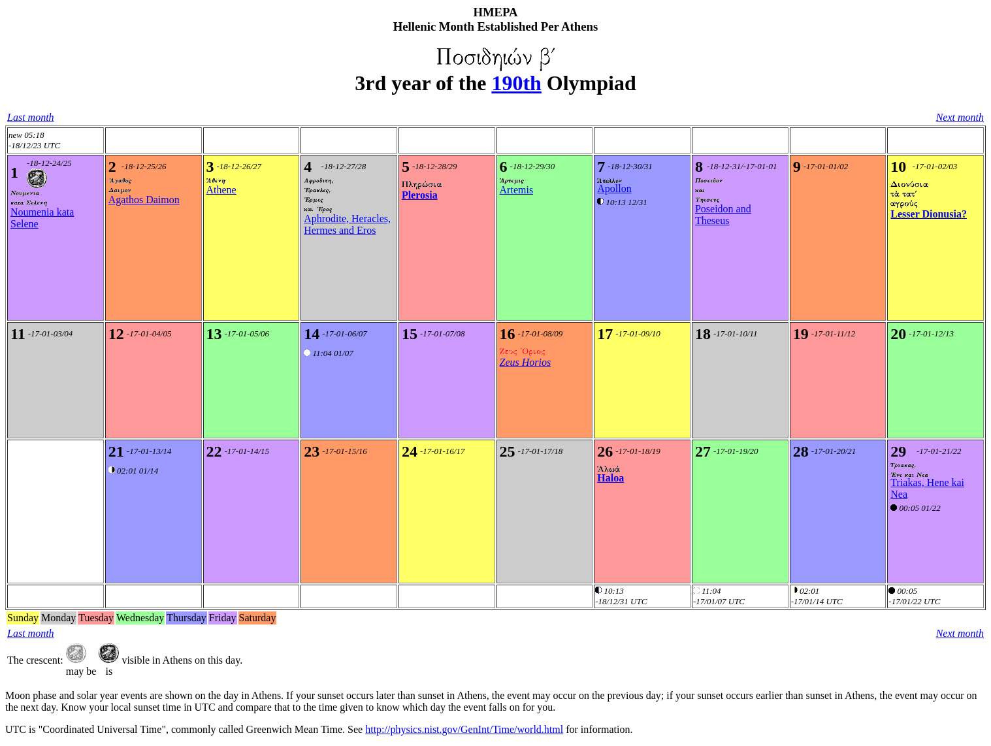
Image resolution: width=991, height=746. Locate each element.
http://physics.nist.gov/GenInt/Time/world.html (464, 729)
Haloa (610, 477)
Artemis (517, 189)
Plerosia (420, 195)
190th (516, 83)
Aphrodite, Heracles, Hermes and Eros (347, 224)
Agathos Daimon (144, 199)
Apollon (614, 188)
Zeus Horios (525, 362)
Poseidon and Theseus (723, 214)
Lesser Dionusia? (928, 213)
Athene (221, 189)
